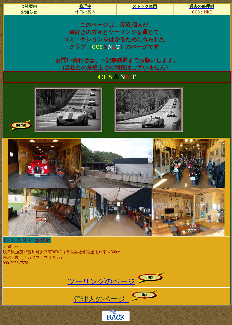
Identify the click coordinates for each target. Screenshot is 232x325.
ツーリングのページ (116, 281)
